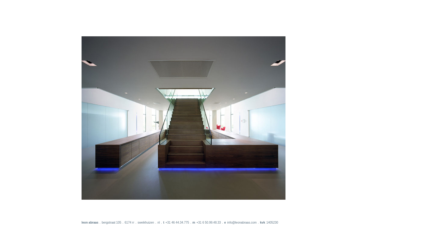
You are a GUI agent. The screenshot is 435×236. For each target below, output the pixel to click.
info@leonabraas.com (241, 222)
